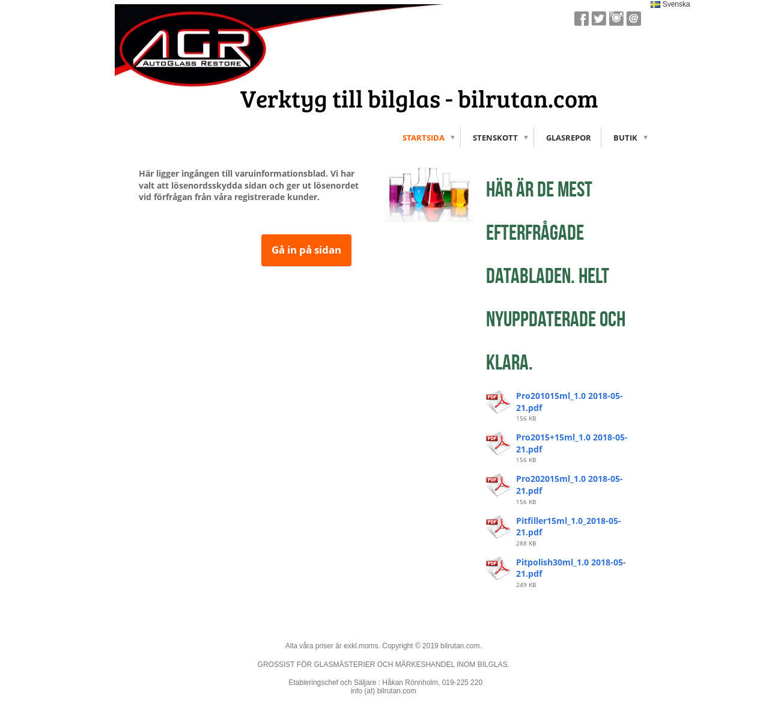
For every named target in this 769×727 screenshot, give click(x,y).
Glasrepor (568, 137)
